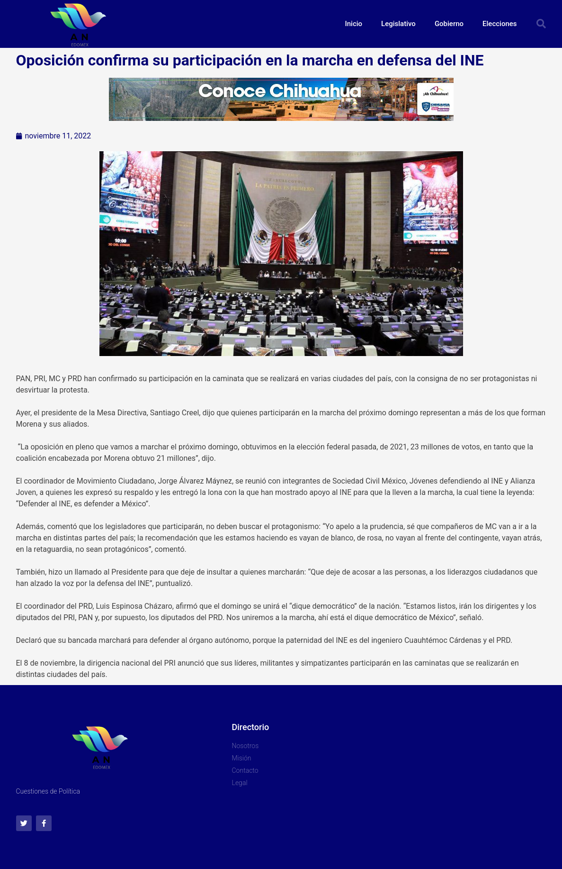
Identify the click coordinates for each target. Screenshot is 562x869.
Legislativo (398, 23)
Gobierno (449, 23)
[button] (541, 23)
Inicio (354, 23)
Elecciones (499, 23)
